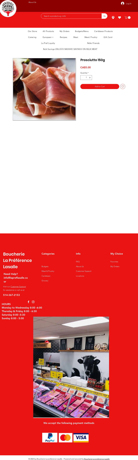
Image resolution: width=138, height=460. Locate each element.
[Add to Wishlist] (122, 86)
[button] (128, 17)
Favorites (114, 261)
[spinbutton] (86, 77)
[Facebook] (28, 302)
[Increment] (90, 77)
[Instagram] (33, 302)
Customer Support (18, 286)
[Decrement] (82, 77)
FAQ (78, 261)
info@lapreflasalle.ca (16, 277)
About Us (80, 266)
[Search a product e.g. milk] (70, 16)
